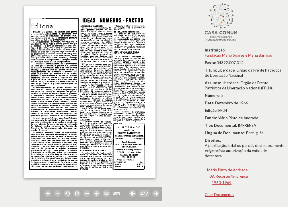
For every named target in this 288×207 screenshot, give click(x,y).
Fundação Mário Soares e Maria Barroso (238, 55)
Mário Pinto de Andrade (227, 170)
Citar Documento (219, 194)
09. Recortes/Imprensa (228, 176)
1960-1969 (221, 182)
